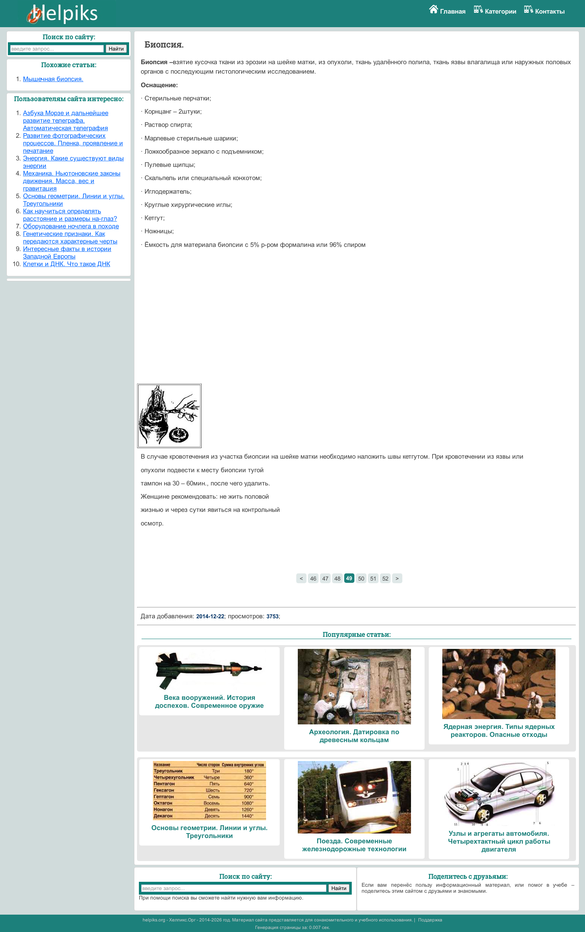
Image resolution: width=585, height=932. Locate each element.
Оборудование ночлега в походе (71, 226)
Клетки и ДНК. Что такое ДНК (66, 264)
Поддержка (430, 920)
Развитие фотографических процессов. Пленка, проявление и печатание (73, 143)
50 (361, 578)
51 (373, 578)
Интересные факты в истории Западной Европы (67, 252)
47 (325, 578)
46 (313, 578)
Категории (500, 11)
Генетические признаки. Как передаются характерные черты (70, 237)
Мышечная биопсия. (53, 79)
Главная (453, 11)
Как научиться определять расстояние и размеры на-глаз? (70, 215)
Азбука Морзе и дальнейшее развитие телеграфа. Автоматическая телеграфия (65, 120)
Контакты (550, 11)
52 (385, 578)
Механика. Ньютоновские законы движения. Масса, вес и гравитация (71, 181)
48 (337, 578)
